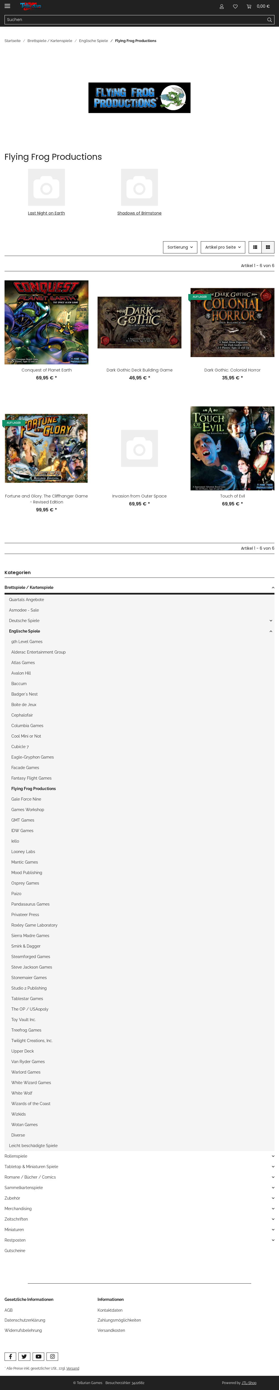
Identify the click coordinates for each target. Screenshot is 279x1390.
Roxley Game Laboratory (34, 925)
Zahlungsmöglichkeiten (119, 1320)
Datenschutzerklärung (25, 1320)
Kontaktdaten (110, 1310)
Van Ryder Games (28, 1061)
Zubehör (12, 1198)
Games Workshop (27, 809)
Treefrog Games (26, 1030)
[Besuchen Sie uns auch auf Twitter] (24, 1357)
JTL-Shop (249, 1383)
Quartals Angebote (26, 599)
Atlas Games (23, 662)
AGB (8, 1310)
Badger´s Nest (24, 694)
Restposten (15, 1240)
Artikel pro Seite (220, 247)
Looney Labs (23, 851)
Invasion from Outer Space (139, 496)
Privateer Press (25, 914)
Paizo (16, 893)
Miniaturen (14, 1229)
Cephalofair (22, 715)
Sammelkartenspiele (24, 1187)
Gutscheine (15, 1250)
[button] (222, 6)
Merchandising (18, 1208)
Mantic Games (24, 862)
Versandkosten (111, 1330)
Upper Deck (22, 1051)
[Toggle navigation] (7, 3)
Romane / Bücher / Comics (30, 1177)
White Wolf (21, 1093)
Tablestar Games (27, 998)
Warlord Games (26, 1072)
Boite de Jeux (23, 704)
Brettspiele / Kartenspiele (29, 587)
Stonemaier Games (29, 977)
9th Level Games (27, 641)
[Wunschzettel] (235, 6)
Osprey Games (25, 883)
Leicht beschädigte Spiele (33, 1145)
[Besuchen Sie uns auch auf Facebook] (10, 1357)
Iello (15, 841)
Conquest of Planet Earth (47, 370)
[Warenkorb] (258, 6)
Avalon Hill (21, 673)
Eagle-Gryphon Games (32, 757)
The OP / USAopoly (29, 1009)
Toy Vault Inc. (23, 1019)
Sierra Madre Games (30, 935)
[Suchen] (135, 20)
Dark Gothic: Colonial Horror (232, 370)
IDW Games (22, 830)
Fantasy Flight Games (31, 778)
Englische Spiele (24, 631)
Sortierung (178, 247)
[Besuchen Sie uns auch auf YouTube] (38, 1357)
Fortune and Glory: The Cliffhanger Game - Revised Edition (46, 499)
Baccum (19, 683)
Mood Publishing (26, 872)
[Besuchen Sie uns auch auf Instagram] (52, 1357)
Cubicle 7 (20, 746)
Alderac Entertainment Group (38, 652)
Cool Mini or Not (26, 736)
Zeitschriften (16, 1219)
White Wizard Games (31, 1082)
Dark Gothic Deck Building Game (140, 370)
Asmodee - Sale (24, 610)
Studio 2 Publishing (29, 988)
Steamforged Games (30, 956)
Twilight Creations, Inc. (32, 1040)
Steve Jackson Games (31, 967)
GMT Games (22, 820)
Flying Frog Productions (33, 788)
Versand (72, 1368)
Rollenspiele (16, 1156)
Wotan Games (24, 1124)
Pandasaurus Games (30, 904)
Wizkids (18, 1114)
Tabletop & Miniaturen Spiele (31, 1166)
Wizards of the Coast (30, 1103)
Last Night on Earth (46, 213)
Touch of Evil (232, 496)
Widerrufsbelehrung (23, 1330)
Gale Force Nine (26, 799)
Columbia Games (27, 725)
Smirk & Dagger (26, 946)
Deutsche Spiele (24, 620)
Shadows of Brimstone (139, 213)
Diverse (18, 1135)
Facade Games (25, 767)
